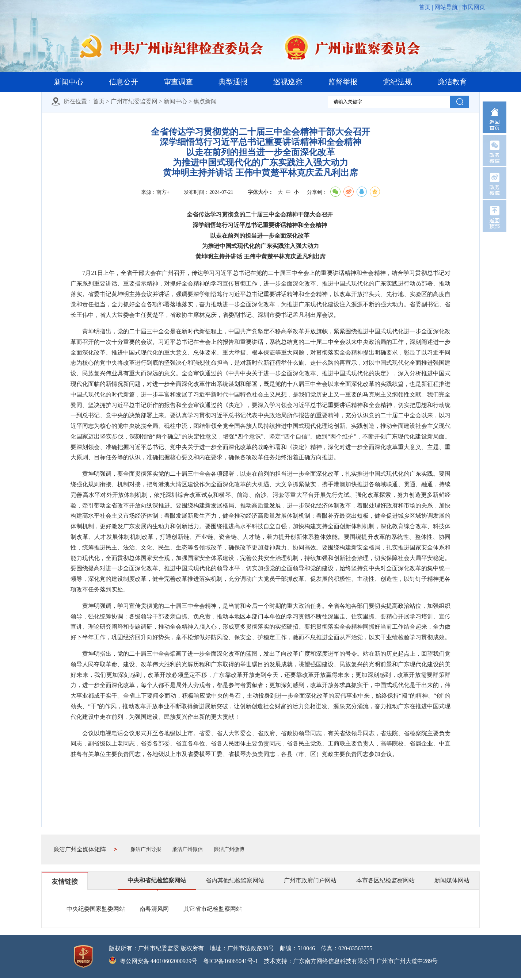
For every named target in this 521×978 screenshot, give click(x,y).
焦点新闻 (205, 101)
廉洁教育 (452, 82)
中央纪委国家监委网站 (95, 909)
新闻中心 (68, 82)
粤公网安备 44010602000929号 (158, 961)
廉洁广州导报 (145, 849)
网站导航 (446, 7)
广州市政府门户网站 (310, 880)
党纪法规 (397, 82)
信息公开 (123, 82)
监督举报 (342, 82)
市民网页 (473, 7)
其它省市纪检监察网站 (212, 909)
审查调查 (178, 82)
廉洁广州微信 (187, 849)
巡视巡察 (288, 82)
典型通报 (233, 82)
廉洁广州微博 (229, 849)
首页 (424, 7)
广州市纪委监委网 (134, 101)
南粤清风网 (154, 909)
